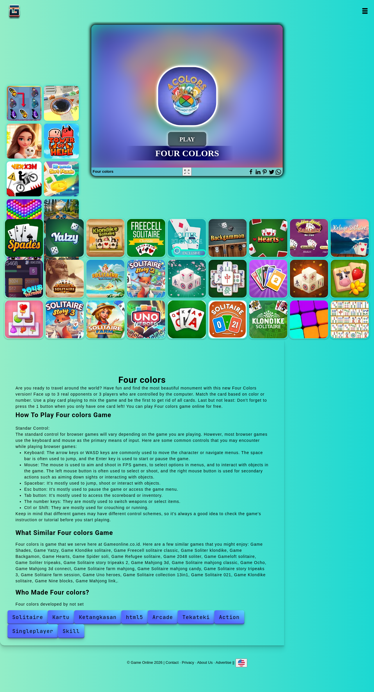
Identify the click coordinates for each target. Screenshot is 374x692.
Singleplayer (33, 631)
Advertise (223, 662)
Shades (24, 238)
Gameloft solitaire (65, 279)
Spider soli (309, 238)
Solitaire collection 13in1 (187, 319)
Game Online (32, 11)
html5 (134, 617)
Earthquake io (61, 103)
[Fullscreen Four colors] (187, 171)
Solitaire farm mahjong (350, 279)
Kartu (61, 617)
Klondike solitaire (105, 238)
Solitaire (27, 617)
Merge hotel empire (24, 141)
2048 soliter (24, 279)
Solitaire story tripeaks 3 (65, 319)
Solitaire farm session (105, 319)
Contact (172, 662)
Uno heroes (146, 319)
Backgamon (228, 238)
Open (364, 11)
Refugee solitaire (350, 238)
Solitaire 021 (228, 319)
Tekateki (196, 617)
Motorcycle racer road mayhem (61, 216)
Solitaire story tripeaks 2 (146, 279)
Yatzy (65, 238)
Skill (71, 631)
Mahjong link (350, 319)
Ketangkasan (98, 617)
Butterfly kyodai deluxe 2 (24, 103)
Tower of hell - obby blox (61, 141)
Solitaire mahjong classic (228, 279)
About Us (205, 662)
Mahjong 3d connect (309, 279)
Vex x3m (24, 178)
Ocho (268, 279)
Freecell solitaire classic (146, 238)
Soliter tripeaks (105, 279)
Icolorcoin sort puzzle (61, 178)
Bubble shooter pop (24, 216)
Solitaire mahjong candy (24, 319)
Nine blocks (309, 319)
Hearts (268, 238)
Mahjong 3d (187, 279)
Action (229, 617)
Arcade (162, 617)
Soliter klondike (187, 238)
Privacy (188, 662)
